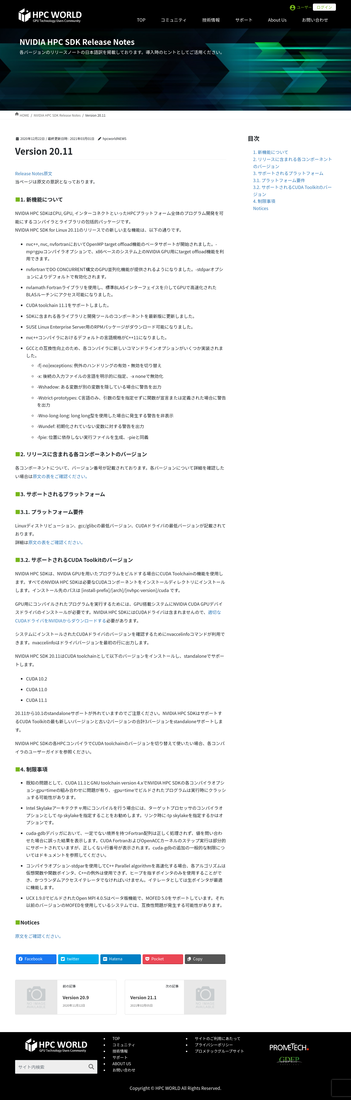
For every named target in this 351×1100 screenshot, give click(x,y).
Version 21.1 (143, 997)
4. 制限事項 (264, 201)
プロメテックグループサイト (219, 1051)
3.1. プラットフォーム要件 (279, 180)
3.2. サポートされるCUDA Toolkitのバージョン (292, 190)
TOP (116, 1038)
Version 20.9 (76, 997)
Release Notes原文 (33, 173)
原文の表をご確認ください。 (61, 476)
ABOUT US (121, 1063)
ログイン (324, 7)
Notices (260, 208)
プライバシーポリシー (214, 1044)
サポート (120, 1057)
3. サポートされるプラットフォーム (288, 173)
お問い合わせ (123, 1070)
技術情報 (120, 1051)
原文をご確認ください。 (39, 936)
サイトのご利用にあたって (217, 1038)
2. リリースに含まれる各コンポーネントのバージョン (292, 163)
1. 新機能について (270, 152)
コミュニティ (123, 1044)
